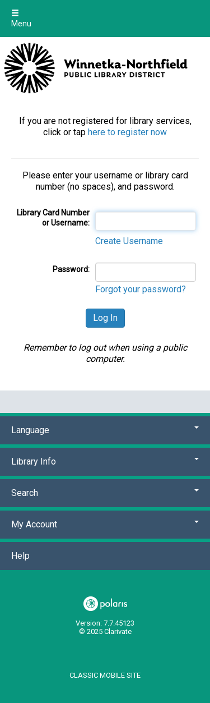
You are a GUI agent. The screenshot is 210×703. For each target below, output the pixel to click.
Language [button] (105, 430)
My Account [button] (105, 524)
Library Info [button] (105, 461)
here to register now (127, 132)
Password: (71, 269)
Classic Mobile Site (105, 675)
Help (20, 555)
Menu (21, 18)
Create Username (129, 241)
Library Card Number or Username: (53, 217)
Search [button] (105, 493)
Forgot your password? (140, 289)
